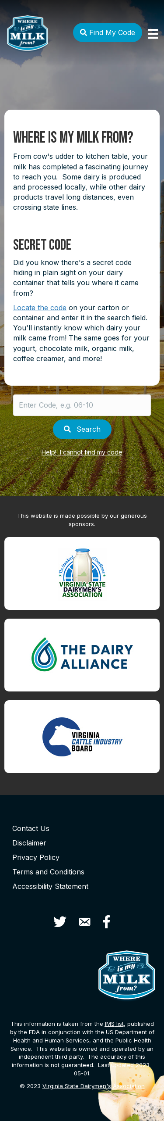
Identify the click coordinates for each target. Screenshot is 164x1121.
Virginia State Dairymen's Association (93, 1085)
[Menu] (153, 34)
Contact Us (30, 828)
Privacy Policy (35, 857)
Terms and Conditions (48, 871)
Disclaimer (29, 842)
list (114, 1023)
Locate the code (39, 307)
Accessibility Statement (50, 886)
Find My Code (107, 32)
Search (82, 429)
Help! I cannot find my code (82, 452)
